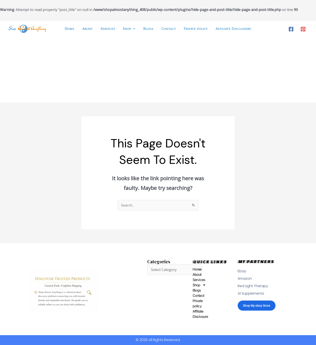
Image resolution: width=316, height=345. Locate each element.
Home (193, 269)
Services (193, 280)
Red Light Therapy (253, 285)
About (193, 274)
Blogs (193, 290)
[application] (134, 29)
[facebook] (291, 29)
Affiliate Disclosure (193, 314)
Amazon (245, 278)
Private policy (193, 303)
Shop (193, 285)
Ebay (242, 271)
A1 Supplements (251, 293)
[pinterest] (303, 29)
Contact (193, 295)
